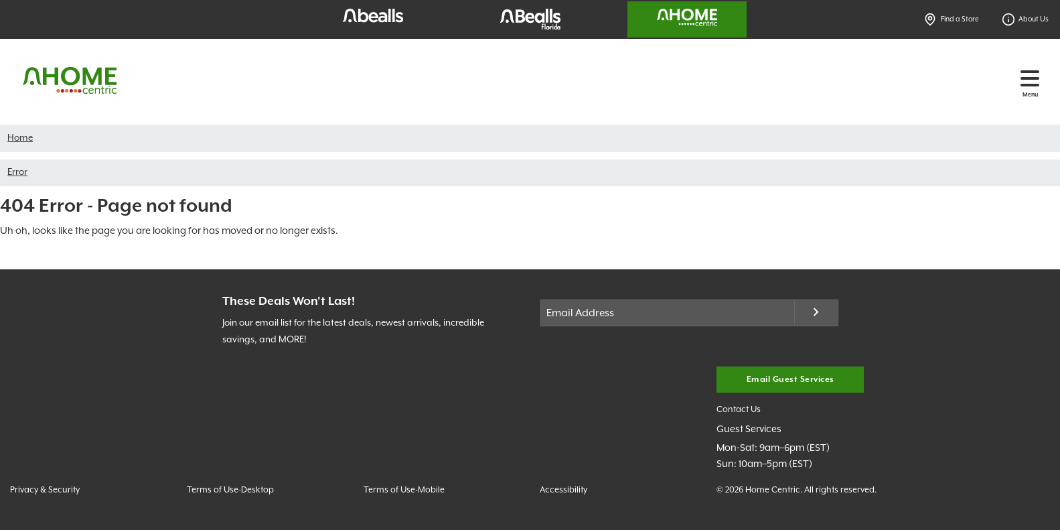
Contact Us (738, 410)
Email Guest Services (790, 380)
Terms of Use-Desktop (230, 490)
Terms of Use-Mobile (404, 490)
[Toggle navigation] (1029, 78)
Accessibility (563, 490)
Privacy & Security (45, 490)
